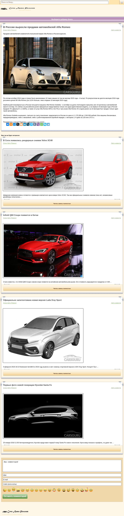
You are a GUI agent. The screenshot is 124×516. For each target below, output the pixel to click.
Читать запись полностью (62, 203)
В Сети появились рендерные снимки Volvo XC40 (28, 140)
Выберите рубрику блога (62, 19)
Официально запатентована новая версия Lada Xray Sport (32, 300)
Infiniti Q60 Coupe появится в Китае (20, 215)
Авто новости (116, 30)
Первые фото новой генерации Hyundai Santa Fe (27, 385)
